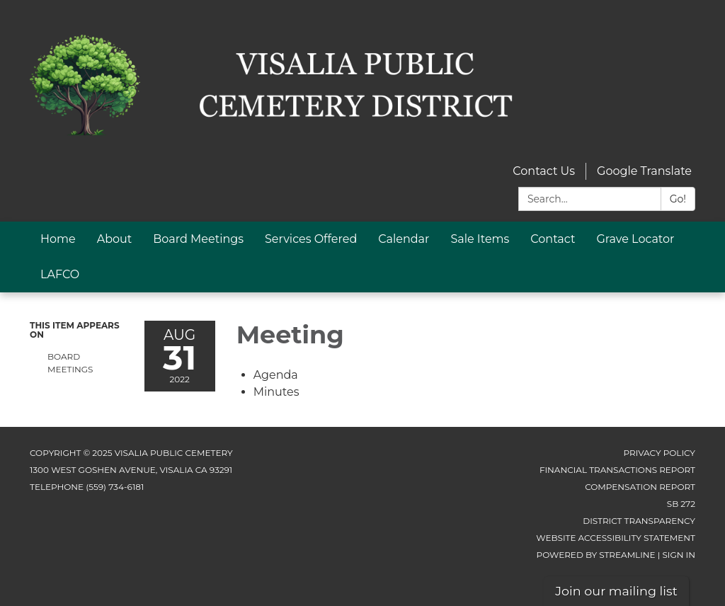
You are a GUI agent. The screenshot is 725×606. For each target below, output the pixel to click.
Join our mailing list (616, 590)
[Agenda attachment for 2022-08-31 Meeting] (275, 375)
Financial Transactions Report (617, 469)
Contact (552, 239)
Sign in (678, 554)
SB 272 (681, 503)
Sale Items (479, 239)
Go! (678, 199)
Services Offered (311, 239)
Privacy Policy (659, 452)
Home (58, 239)
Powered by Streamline (596, 554)
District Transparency (639, 520)
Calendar (403, 239)
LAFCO (59, 274)
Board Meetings (198, 239)
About (114, 239)
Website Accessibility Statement (615, 537)
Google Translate (644, 171)
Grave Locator (635, 239)
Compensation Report (640, 486)
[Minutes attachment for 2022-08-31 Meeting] (276, 392)
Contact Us (544, 171)
